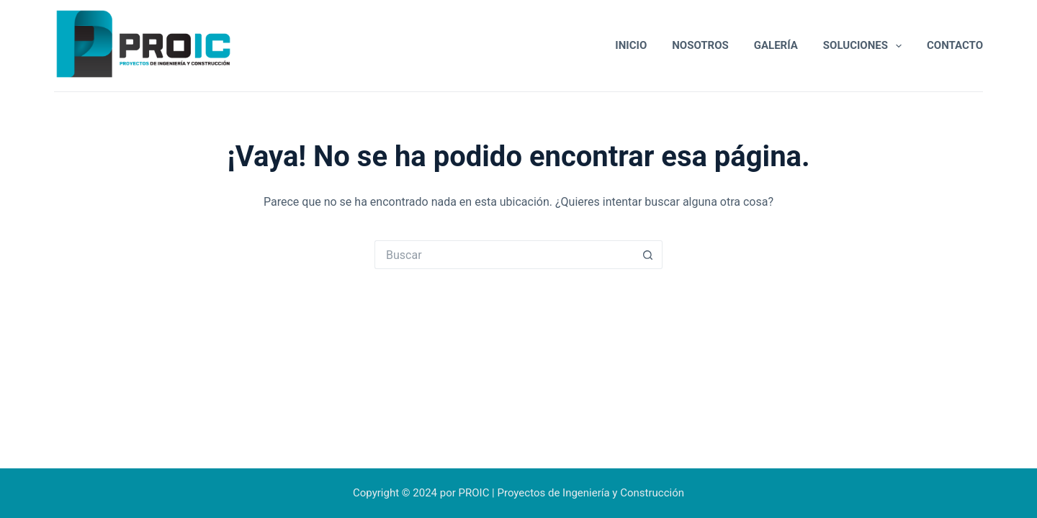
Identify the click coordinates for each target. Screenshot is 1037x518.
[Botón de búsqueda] (648, 254)
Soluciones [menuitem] (865, 46)
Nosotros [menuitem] (700, 45)
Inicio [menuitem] (631, 45)
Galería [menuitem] (776, 45)
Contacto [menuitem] (955, 45)
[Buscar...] (504, 254)
